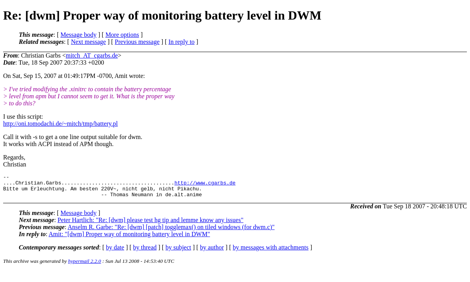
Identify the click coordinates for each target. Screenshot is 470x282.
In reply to (182, 41)
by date (115, 252)
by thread (145, 252)
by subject (178, 252)
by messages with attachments (270, 252)
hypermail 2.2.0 (84, 266)
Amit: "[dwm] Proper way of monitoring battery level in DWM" (129, 238)
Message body (78, 34)
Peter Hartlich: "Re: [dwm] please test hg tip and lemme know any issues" (150, 224)
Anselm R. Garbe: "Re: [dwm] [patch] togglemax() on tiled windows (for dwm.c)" (170, 231)
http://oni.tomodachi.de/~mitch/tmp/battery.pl (60, 123)
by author (212, 252)
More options (122, 34)
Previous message (137, 41)
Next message (88, 41)
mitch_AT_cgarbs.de (92, 55)
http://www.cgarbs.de (205, 184)
